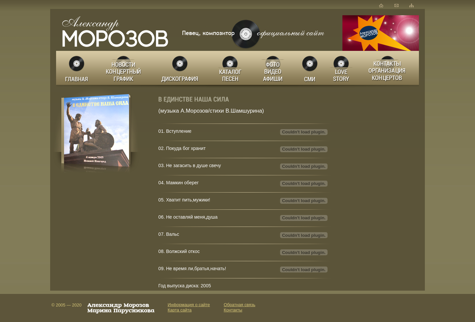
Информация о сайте (189, 304)
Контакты (233, 309)
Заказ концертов (389, 68)
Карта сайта (179, 309)
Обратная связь (239, 304)
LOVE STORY (342, 68)
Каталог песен (229, 68)
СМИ (310, 68)
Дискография (180, 68)
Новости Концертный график (125, 68)
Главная (77, 68)
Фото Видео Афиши (273, 68)
